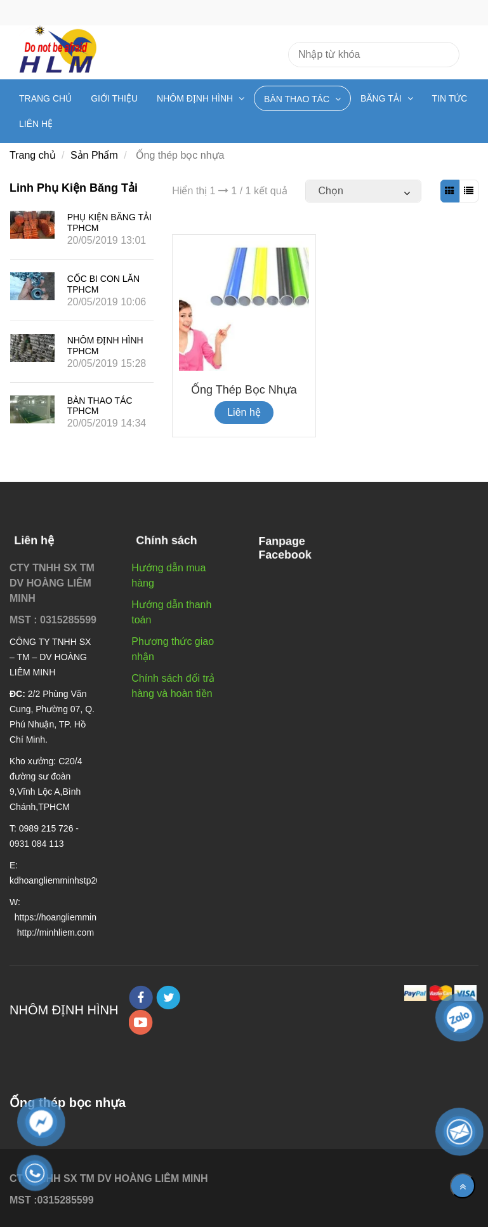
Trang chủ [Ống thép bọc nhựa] (45, 98)
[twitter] (168, 997)
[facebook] (141, 997)
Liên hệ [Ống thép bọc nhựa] (36, 124)
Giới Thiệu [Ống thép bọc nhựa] (114, 98)
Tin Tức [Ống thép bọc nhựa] (450, 98)
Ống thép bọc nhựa (244, 389)
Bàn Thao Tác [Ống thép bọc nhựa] (298, 99)
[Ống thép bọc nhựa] (449, 191)
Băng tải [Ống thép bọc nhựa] (382, 98)
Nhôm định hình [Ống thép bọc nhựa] (196, 98)
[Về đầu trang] (462, 1185)
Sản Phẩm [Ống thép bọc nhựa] (94, 155)
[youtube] (141, 1022)
